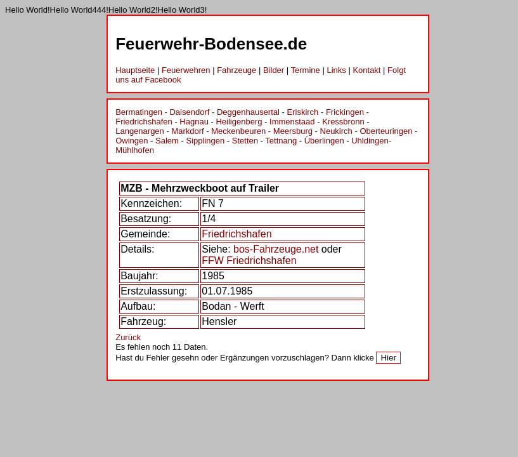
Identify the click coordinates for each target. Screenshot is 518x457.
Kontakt (366, 70)
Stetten (245, 140)
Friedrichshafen (143, 121)
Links (336, 70)
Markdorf (187, 131)
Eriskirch (303, 112)
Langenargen (139, 131)
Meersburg (293, 131)
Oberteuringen (385, 131)
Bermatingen (138, 112)
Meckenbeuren (238, 131)
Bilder (273, 70)
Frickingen (345, 112)
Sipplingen (205, 140)
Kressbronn (343, 121)
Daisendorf (189, 112)
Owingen (131, 140)
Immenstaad (292, 121)
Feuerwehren (186, 70)
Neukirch (336, 131)
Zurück (128, 337)
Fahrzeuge (236, 70)
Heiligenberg (239, 121)
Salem (167, 140)
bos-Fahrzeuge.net (275, 249)
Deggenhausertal (248, 112)
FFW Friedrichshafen (249, 260)
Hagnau (194, 121)
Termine (305, 70)
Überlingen (324, 140)
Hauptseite (135, 70)
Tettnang (281, 140)
